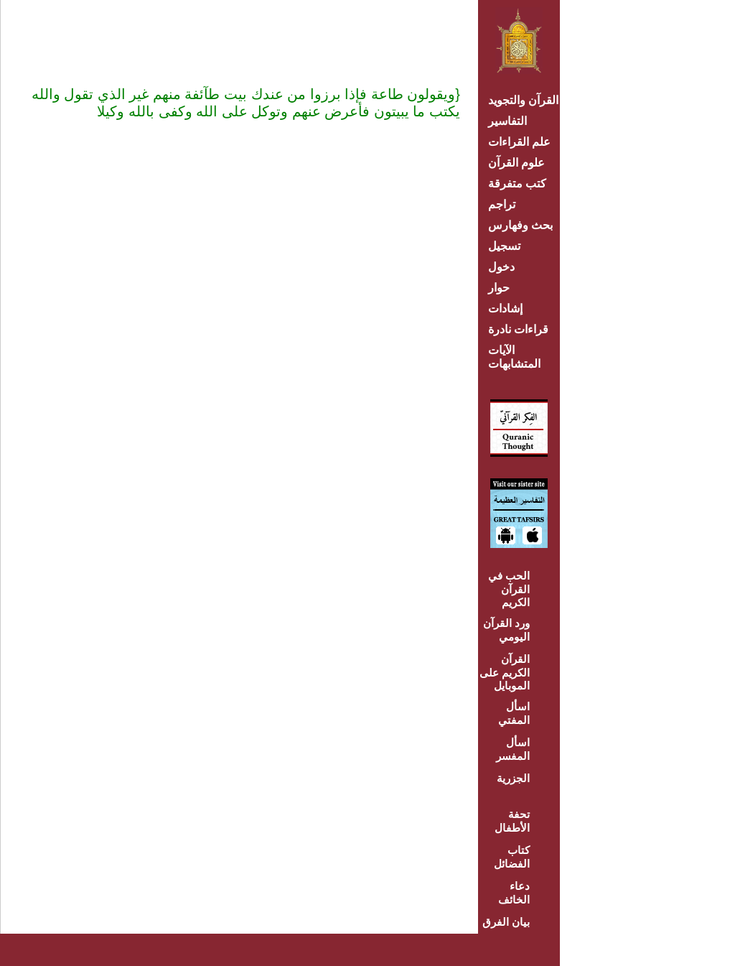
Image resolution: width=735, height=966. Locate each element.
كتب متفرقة (517, 183)
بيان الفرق (506, 922)
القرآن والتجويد (523, 100)
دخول (501, 267)
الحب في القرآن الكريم (509, 589)
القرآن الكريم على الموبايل (504, 672)
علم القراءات (519, 142)
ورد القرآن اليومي (506, 630)
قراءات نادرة (518, 329)
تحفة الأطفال (512, 821)
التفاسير (507, 121)
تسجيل (504, 246)
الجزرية (513, 778)
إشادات (505, 308)
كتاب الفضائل (512, 857)
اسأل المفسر (513, 749)
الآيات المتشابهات (514, 357)
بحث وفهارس (523, 225)
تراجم (501, 204)
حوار (499, 288)
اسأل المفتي (514, 713)
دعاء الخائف (514, 893)
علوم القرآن (516, 163)
